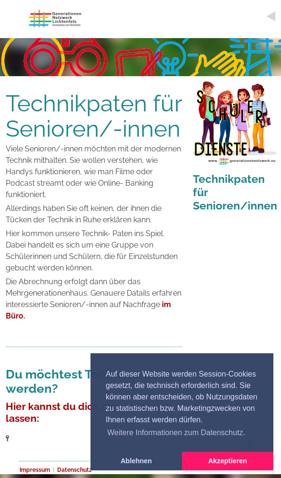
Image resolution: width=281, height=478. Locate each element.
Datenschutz (74, 470)
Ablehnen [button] (136, 461)
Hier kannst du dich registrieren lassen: (81, 412)
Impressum (35, 470)
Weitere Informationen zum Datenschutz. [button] (176, 432)
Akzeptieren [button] (227, 461)
